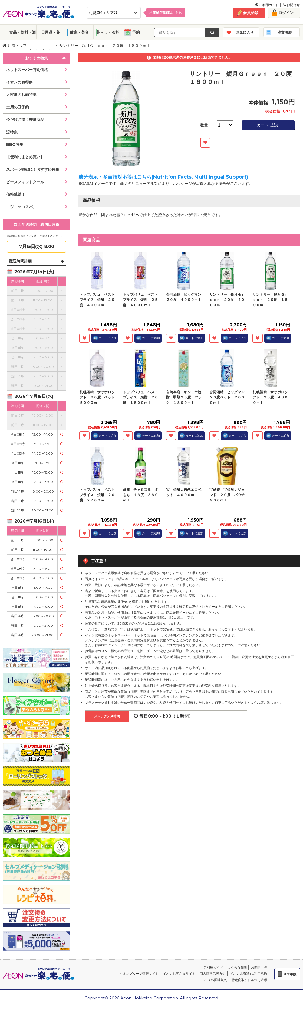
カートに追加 (268, 125)
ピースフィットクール (25, 181)
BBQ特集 (14, 144)
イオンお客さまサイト (179, 973)
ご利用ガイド (267, 5)
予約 (136, 32)
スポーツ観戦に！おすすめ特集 (32, 169)
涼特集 (12, 132)
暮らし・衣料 (107, 32)
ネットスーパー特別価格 (27, 69)
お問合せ (291, 5)
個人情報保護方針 (213, 973)
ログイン (286, 12)
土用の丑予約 (17, 107)
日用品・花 (50, 32)
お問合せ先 (259, 967)
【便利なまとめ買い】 (25, 157)
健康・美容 (79, 32)
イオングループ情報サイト (139, 973)
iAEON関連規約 (215, 980)
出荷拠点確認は (165, 13)
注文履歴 (285, 32)
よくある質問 (237, 967)
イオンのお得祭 (19, 82)
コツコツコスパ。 (21, 206)
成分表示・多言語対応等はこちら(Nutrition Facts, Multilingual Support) (163, 177)
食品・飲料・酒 (22, 32)
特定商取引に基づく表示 (249, 980)
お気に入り (244, 32)
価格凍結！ (15, 194)
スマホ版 (289, 974)
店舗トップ (15, 45)
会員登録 (250, 12)
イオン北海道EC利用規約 (248, 973)
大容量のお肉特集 (21, 94)
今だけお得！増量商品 (25, 119)
